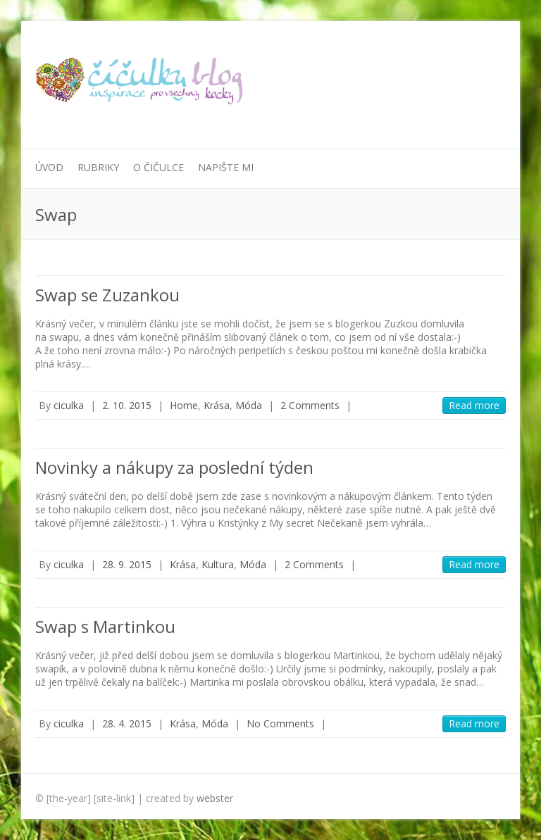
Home (184, 405)
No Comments (280, 723)
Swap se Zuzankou (107, 294)
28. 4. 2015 (126, 723)
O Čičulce (158, 167)
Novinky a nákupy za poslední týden (174, 467)
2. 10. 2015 (126, 405)
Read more (474, 405)
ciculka (69, 405)
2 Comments (310, 405)
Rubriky (98, 167)
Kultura (217, 564)
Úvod (49, 167)
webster (215, 798)
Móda (248, 405)
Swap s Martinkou (105, 626)
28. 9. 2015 (126, 564)
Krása (217, 405)
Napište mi (226, 167)
